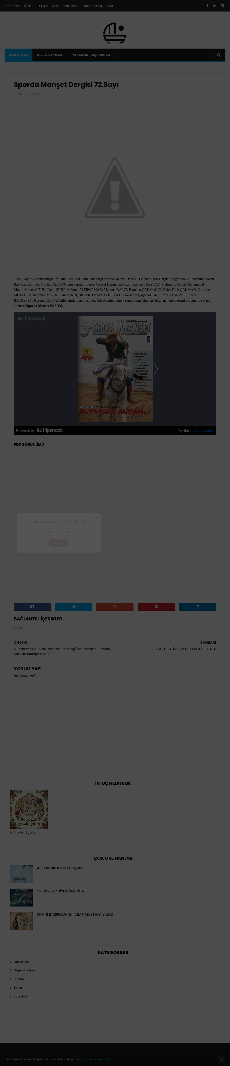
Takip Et (58, 547)
